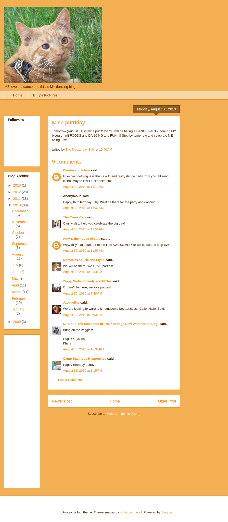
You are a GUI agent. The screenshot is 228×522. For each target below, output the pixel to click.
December (20, 211)
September (20, 244)
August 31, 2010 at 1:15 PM (82, 370)
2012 (17, 192)
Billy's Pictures (45, 95)
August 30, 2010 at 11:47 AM (83, 208)
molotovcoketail (131, 512)
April (16, 285)
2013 (17, 185)
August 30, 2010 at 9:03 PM (82, 315)
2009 (17, 322)
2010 (17, 205)
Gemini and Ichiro (76, 170)
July (15, 265)
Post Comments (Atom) (123, 413)
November (20, 222)
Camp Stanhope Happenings (84, 358)
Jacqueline (71, 302)
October (18, 233)
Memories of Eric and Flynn (84, 260)
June (16, 272)
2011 (17, 199)
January (18, 309)
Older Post (167, 401)
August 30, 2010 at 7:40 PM (82, 293)
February (19, 298)
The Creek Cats (74, 217)
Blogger (166, 512)
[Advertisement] (27, 409)
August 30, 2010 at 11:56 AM (83, 229)
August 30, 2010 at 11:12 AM (83, 187)
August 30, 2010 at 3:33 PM (82, 272)
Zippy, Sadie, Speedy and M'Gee (87, 281)
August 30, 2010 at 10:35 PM (83, 349)
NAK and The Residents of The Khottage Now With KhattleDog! (111, 324)
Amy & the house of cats (81, 238)
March (17, 292)
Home (18, 95)
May (15, 278)
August (17, 254)
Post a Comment (70, 380)
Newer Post (62, 401)
